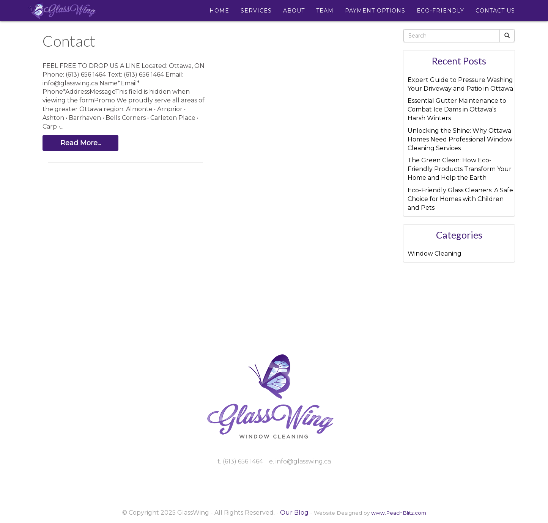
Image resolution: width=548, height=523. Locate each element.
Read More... (80, 143)
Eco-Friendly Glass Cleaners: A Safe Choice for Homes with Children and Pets (460, 199)
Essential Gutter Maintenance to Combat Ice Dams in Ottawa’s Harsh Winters (457, 109)
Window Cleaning (434, 253)
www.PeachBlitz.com (398, 513)
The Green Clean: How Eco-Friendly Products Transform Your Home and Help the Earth (460, 169)
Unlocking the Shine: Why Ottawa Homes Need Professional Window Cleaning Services (460, 139)
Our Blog (294, 512)
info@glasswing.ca (303, 461)
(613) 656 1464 (243, 461)
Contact (69, 41)
